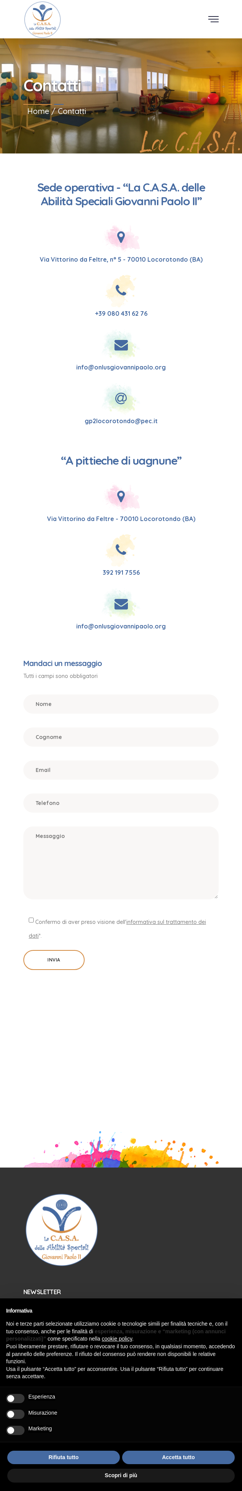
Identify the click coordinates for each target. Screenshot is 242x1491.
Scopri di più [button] (121, 1475)
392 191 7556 (121, 572)
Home (38, 111)
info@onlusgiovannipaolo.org (121, 367)
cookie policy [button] (117, 1339)
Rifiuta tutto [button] (64, 1457)
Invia (53, 960)
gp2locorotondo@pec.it (121, 421)
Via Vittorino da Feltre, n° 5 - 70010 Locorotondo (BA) (121, 259)
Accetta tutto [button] (178, 1457)
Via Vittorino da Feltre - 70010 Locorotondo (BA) (121, 519)
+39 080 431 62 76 (121, 313)
